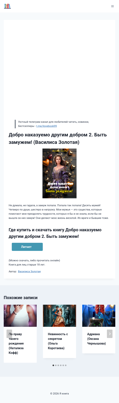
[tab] (53, 365)
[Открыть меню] (112, 6)
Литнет (26, 247)
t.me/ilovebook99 (46, 126)
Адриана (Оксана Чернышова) (96, 338)
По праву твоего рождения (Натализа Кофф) (16, 343)
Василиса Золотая (29, 271)
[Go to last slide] (9, 334)
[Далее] (109, 334)
